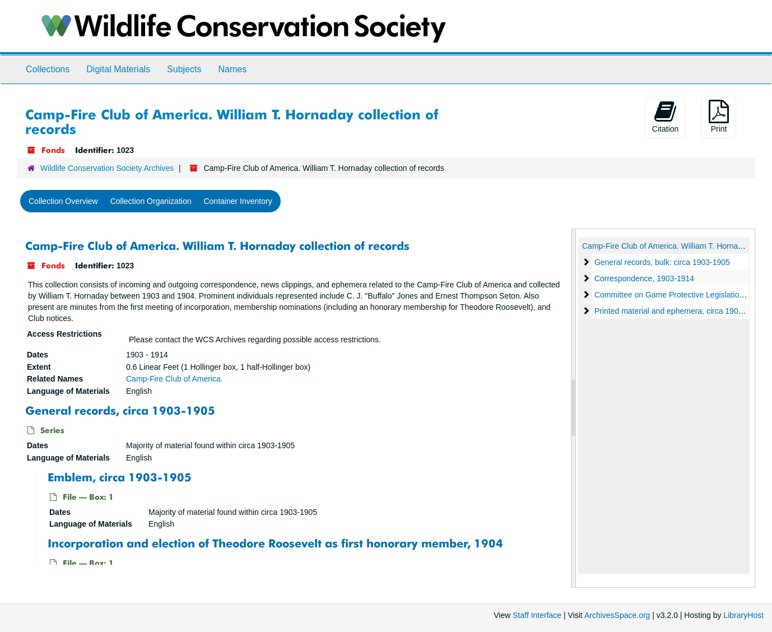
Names (232, 69)
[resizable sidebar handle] (573, 408)
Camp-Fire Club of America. (174, 378)
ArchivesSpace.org (617, 615)
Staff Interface (537, 615)
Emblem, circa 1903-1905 (120, 477)
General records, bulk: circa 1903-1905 (661, 262)
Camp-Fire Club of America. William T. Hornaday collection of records (217, 246)
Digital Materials (118, 69)
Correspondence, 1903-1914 (644, 278)
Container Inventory (237, 201)
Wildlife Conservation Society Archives (107, 168)
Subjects (184, 69)
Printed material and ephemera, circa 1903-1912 (678, 310)
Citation (665, 116)
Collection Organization (151, 201)
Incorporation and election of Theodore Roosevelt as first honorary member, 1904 (275, 543)
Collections (47, 69)
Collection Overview (63, 201)
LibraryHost (743, 615)
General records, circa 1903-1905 (120, 410)
